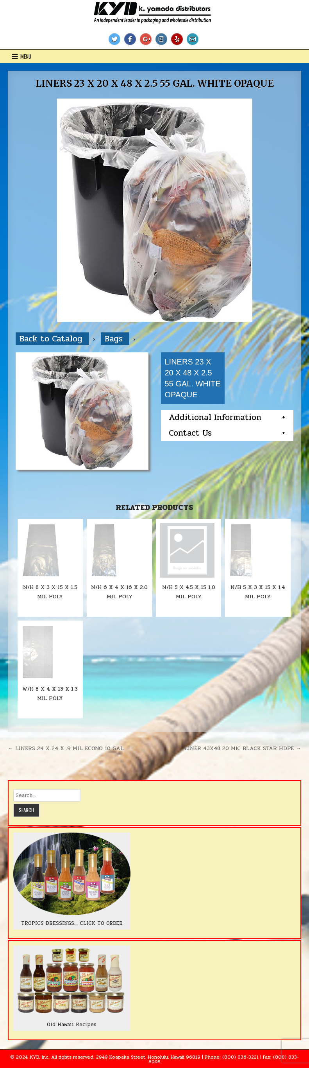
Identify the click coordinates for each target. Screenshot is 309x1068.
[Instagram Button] (161, 39)
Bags (115, 338)
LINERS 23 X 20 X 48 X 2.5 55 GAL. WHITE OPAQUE (155, 83)
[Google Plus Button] (146, 39)
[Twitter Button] (114, 39)
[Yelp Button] (177, 39)
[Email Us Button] (192, 39)
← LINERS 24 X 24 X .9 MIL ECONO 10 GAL (66, 748)
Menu (25, 56)
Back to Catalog (52, 338)
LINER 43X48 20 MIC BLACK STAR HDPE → (242, 748)
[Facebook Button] (130, 39)
